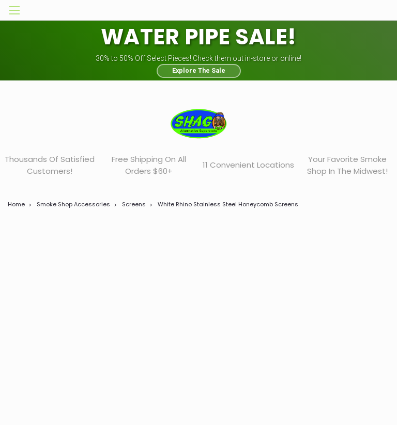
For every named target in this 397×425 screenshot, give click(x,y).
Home (16, 204)
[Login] (352, 10)
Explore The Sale (198, 70)
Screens (134, 204)
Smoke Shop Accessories (73, 204)
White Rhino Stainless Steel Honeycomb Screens (228, 204)
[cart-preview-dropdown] (376, 10)
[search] (329, 10)
